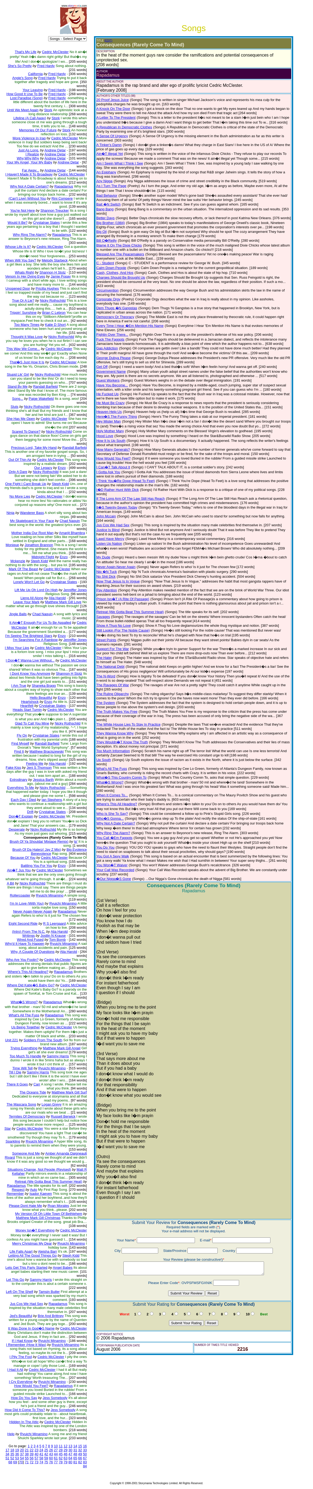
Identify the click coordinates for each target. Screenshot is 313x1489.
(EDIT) (108, 40)
